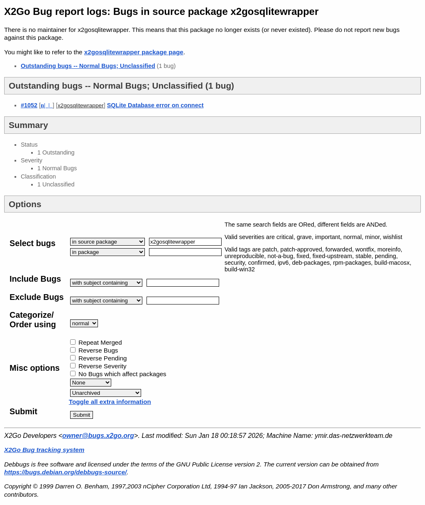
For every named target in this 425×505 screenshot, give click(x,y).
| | (47, 105)
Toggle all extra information (110, 401)
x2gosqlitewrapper (81, 105)
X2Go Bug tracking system (44, 449)
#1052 (29, 105)
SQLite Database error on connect (155, 105)
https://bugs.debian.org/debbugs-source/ (65, 472)
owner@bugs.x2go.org (98, 435)
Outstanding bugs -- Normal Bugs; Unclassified (88, 66)
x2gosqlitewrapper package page (133, 52)
